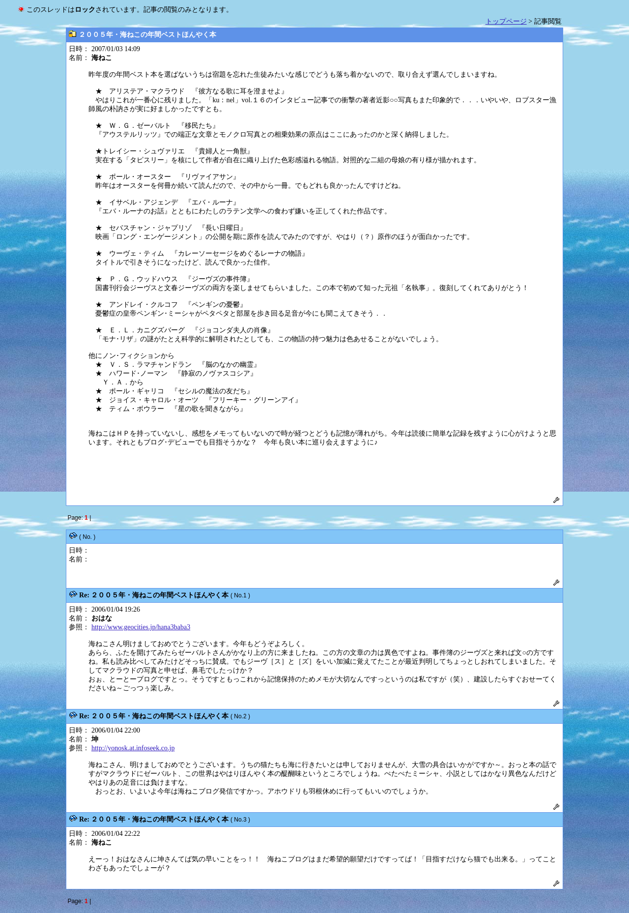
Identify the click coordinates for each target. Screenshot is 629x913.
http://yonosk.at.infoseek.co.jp (133, 748)
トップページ (506, 21)
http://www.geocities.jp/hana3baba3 (140, 627)
